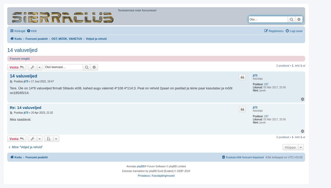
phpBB (141, 166)
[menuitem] (32, 31)
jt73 (255, 75)
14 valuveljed (22, 50)
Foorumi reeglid (19, 58)
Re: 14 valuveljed (25, 107)
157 (266, 84)
